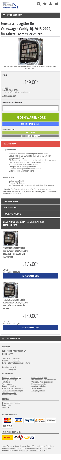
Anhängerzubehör (38, 386)
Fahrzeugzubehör (38, 384)
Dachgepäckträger (9, 380)
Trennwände (7, 384)
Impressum (6, 405)
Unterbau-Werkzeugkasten (42, 382)
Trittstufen (6, 382)
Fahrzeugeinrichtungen (11, 378)
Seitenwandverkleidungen (12, 390)
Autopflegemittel (38, 390)
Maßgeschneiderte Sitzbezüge (43, 380)
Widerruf (5, 407)
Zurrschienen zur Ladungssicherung (9, 394)
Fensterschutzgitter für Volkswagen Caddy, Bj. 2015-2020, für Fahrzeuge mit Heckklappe (16, 252)
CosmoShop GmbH (37, 450)
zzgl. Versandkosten (22, 92)
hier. (24, 450)
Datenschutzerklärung (11, 403)
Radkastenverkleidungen (12, 388)
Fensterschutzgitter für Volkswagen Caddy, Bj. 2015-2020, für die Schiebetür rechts (16, 304)
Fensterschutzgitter (39, 378)
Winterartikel (36, 388)
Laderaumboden (9, 386)
